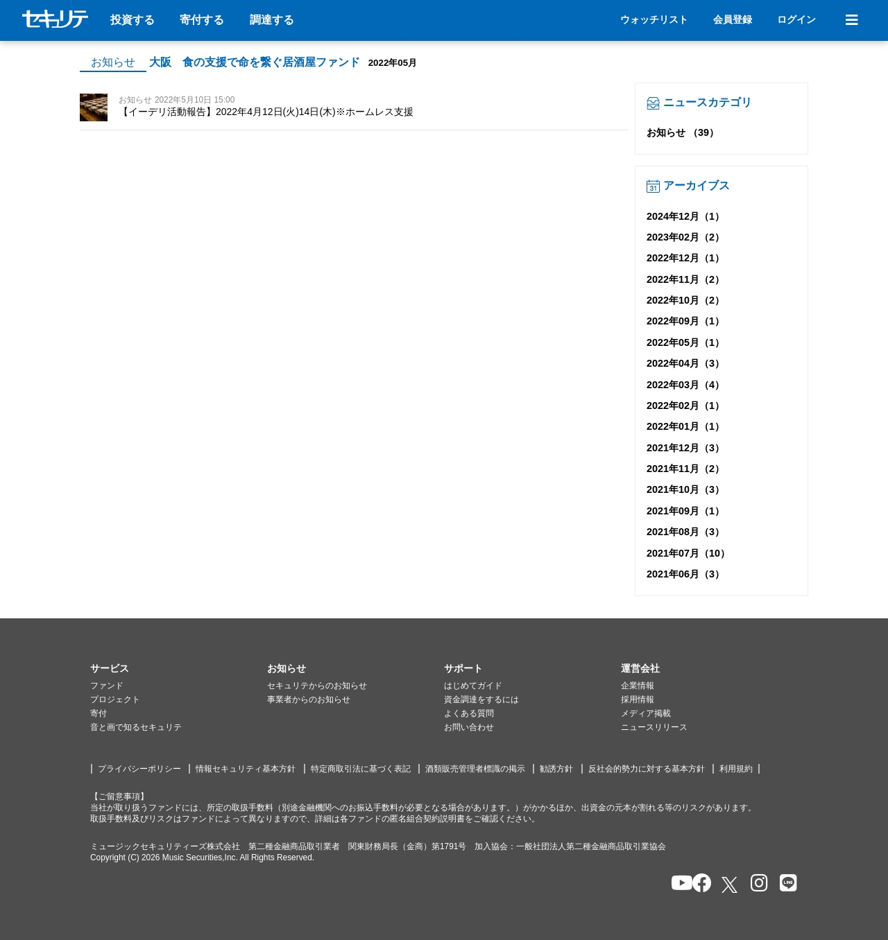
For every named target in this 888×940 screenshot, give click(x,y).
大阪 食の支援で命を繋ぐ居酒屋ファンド (254, 62)
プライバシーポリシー (139, 769)
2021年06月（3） (685, 574)
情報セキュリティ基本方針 (246, 769)
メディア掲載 (646, 713)
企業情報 (637, 685)
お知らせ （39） (683, 132)
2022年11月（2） (685, 279)
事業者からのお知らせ (308, 699)
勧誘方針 (556, 769)
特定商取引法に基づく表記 (361, 769)
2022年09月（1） (685, 321)
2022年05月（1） (685, 342)
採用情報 (637, 699)
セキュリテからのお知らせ (317, 685)
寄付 (98, 713)
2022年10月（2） (685, 300)
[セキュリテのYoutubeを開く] (676, 884)
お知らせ (113, 62)
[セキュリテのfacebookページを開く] (697, 884)
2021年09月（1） (685, 510)
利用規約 (736, 769)
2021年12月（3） (685, 447)
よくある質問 (469, 713)
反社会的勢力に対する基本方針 (646, 769)
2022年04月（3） (685, 363)
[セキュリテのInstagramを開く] (756, 884)
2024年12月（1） (685, 216)
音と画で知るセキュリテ (136, 727)
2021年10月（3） (685, 489)
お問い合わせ (469, 727)
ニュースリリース (654, 727)
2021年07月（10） (688, 553)
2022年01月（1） (685, 426)
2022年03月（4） (685, 384)
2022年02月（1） (685, 405)
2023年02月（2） (685, 237)
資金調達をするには (481, 699)
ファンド (106, 685)
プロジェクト (115, 699)
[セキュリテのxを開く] (731, 885)
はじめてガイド (473, 685)
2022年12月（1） (685, 257)
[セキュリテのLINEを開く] (785, 884)
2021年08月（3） (685, 531)
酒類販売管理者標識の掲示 (475, 769)
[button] (178, 669)
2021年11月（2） (685, 468)
